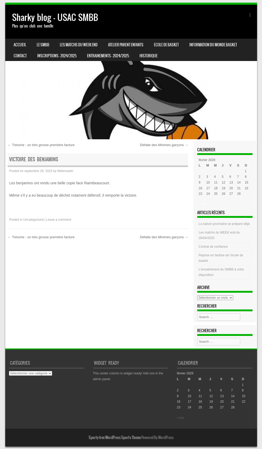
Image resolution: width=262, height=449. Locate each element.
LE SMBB (43, 45)
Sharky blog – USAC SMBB (55, 17)
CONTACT (20, 56)
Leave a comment (58, 219)
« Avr (202, 204)
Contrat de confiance (213, 246)
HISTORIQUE (149, 56)
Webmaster (65, 171)
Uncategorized (33, 219)
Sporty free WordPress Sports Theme (115, 437)
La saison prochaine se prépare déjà (224, 224)
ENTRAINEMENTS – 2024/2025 (108, 56)
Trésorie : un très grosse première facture (41, 145)
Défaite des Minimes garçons (164, 145)
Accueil (20, 45)
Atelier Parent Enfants (125, 45)
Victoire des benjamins (33, 159)
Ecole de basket (166, 45)
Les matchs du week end (79, 45)
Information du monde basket (213, 45)
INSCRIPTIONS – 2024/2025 (57, 56)
